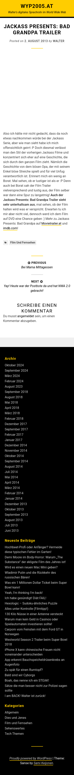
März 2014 (12, 488)
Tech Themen (14, 734)
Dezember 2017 (16, 424)
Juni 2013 (12, 531)
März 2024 (12, 376)
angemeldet (25, 316)
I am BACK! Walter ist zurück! (25, 696)
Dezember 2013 (16, 504)
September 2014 (16, 461)
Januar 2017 (13, 440)
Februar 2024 (14, 381)
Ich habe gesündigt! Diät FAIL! (25, 598)
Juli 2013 (11, 525)
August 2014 (13, 466)
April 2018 (12, 408)
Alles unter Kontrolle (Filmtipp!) (26, 609)
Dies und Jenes (15, 718)
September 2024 (16, 370)
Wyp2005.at (37, 6)
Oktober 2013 (14, 509)
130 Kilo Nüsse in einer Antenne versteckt (34, 614)
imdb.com (10, 228)
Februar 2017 (14, 434)
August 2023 (13, 386)
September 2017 (16, 429)
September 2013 (16, 515)
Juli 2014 (11, 472)
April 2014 (12, 482)
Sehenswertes (15, 728)
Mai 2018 (11, 402)
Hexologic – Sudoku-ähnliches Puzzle (31, 603)
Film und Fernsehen (22, 242)
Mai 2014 (11, 477)
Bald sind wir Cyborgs (20, 675)
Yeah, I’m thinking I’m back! (24, 593)
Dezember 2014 (16, 445)
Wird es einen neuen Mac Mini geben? (31, 567)
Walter (59, 41)
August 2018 (13, 397)
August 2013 (13, 520)
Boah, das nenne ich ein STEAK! (27, 680)
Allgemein (12, 712)
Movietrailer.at (51, 223)
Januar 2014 (13, 498)
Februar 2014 (14, 493)
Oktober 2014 (14, 456)
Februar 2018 (14, 419)
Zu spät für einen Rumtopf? (24, 670)
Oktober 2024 (14, 365)
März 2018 (12, 413)
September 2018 (16, 392)
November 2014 (16, 450)
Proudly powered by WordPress (30, 758)
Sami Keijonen (43, 763)
